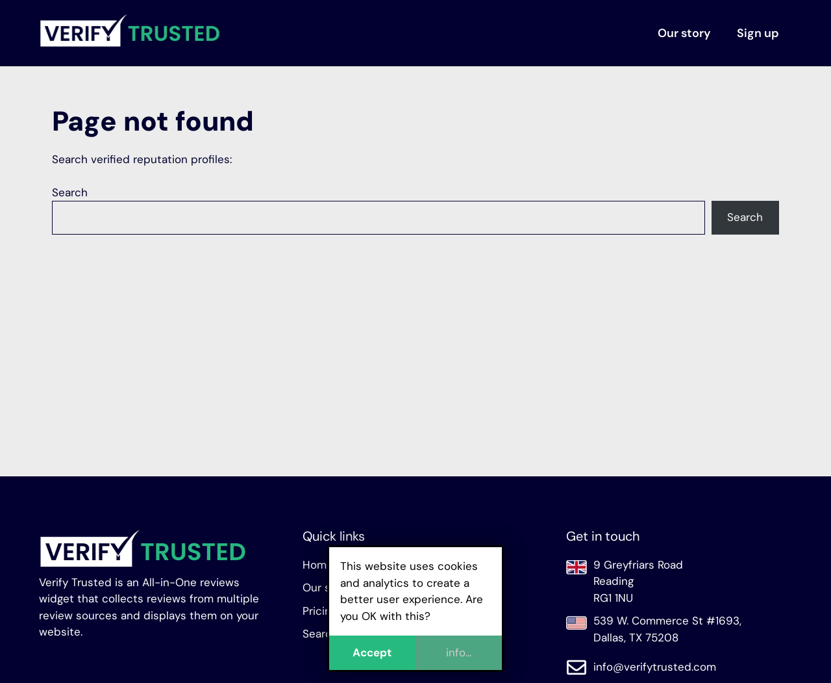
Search (70, 192)
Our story (684, 33)
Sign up (758, 33)
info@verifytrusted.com (654, 667)
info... (458, 652)
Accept (372, 652)
